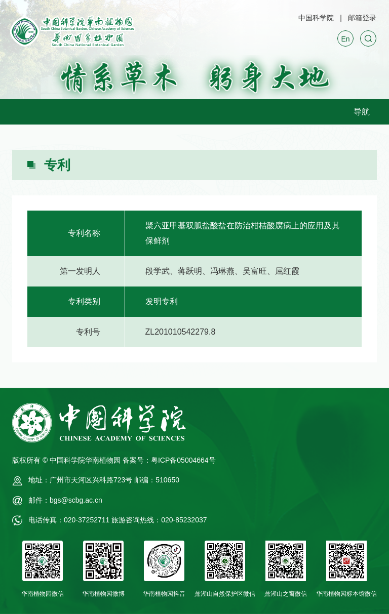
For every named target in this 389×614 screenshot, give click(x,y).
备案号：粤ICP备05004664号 (169, 460)
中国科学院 (316, 18)
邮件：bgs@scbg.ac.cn (65, 500)
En (345, 39)
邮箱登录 (362, 18)
